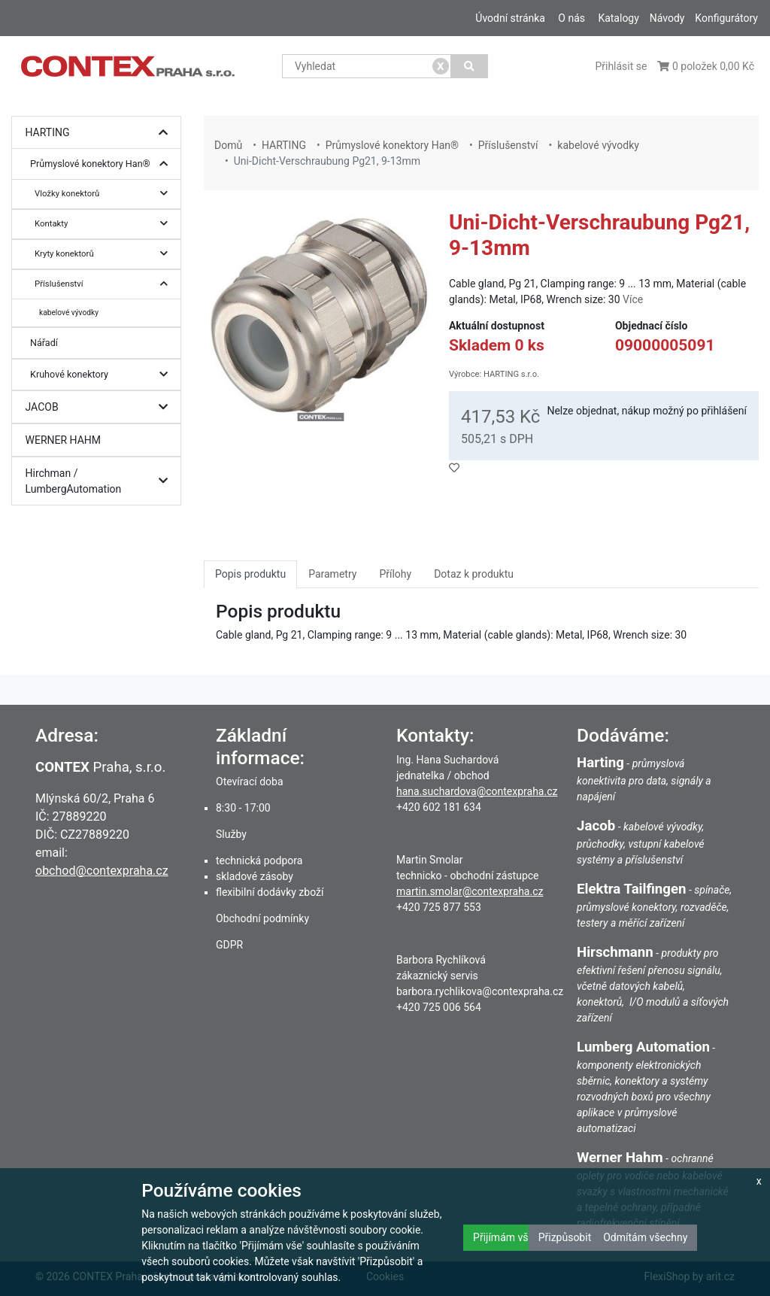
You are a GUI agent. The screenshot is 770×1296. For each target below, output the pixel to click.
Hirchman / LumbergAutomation (100, 481)
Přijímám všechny (514, 1237)
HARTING (100, 132)
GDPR (229, 945)
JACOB (100, 407)
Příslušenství (105, 284)
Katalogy (618, 18)
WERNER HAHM (64, 440)
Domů (228, 145)
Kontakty (105, 224)
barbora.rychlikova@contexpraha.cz (479, 991)
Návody (667, 18)
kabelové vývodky (69, 312)
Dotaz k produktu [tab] (474, 574)
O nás (571, 18)
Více (633, 299)
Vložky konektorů (105, 194)
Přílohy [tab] (395, 574)
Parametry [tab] (332, 574)
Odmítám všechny (645, 1237)
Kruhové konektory (102, 375)
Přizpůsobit (565, 1237)
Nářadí (44, 342)
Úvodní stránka (510, 18)
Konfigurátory (726, 18)
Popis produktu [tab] (250, 574)
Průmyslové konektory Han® (102, 164)
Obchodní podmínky (262, 918)
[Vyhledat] (469, 66)
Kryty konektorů (105, 254)
